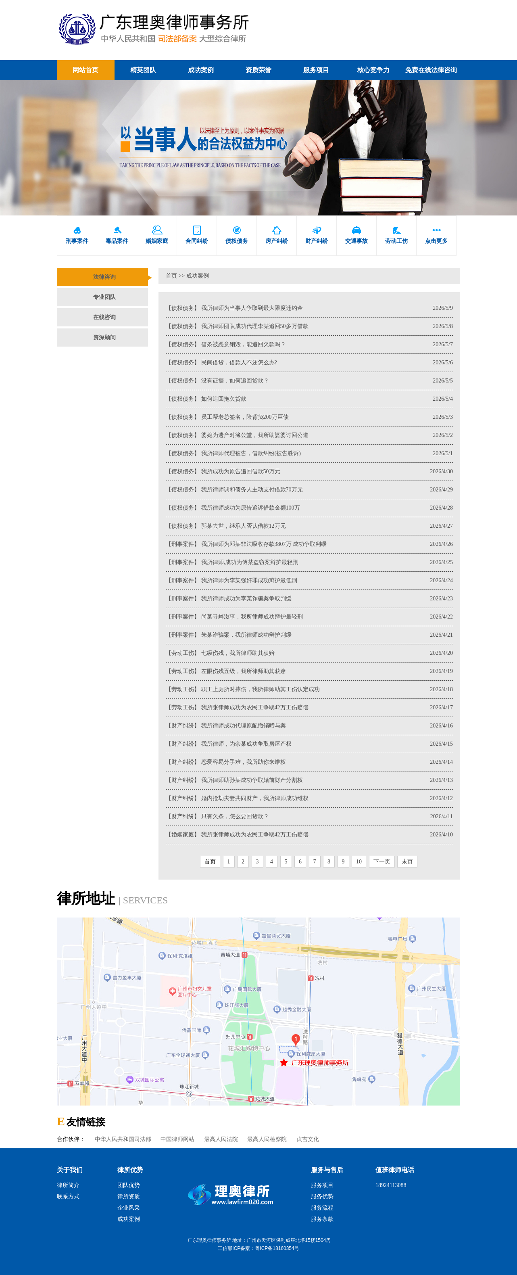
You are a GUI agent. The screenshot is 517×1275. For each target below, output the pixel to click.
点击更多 (436, 235)
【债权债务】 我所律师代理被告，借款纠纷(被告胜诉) (309, 453)
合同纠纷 (197, 235)
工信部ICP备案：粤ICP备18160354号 (258, 1248)
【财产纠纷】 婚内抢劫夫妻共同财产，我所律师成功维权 (309, 798)
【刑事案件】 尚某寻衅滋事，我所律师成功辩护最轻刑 (309, 617)
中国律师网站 (177, 1139)
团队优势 (128, 1185)
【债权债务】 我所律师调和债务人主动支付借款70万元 (309, 490)
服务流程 (322, 1208)
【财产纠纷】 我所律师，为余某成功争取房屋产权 (309, 744)
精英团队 (143, 70)
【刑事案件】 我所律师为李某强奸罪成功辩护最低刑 (309, 580)
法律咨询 (104, 277)
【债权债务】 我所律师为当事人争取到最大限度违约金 (309, 308)
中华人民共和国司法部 (123, 1139)
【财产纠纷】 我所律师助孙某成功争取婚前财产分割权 (309, 780)
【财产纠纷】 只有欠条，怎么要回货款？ (309, 817)
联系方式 (68, 1196)
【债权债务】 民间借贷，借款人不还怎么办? (309, 363)
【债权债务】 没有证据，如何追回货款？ (309, 381)
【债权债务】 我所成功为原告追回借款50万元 (309, 472)
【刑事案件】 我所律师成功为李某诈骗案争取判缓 (309, 599)
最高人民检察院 (267, 1139)
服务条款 (322, 1219)
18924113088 (390, 1185)
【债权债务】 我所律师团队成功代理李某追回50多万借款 (309, 326)
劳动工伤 (396, 235)
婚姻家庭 (157, 235)
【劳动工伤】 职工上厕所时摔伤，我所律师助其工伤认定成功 (309, 689)
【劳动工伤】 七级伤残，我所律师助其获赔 (309, 653)
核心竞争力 (373, 70)
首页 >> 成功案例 (187, 276)
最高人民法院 (221, 1139)
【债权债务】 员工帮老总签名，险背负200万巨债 (309, 417)
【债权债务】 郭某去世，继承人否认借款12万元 (309, 526)
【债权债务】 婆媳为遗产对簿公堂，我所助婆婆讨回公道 (309, 435)
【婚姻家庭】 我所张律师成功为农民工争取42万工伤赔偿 (309, 835)
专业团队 (104, 297)
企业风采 (128, 1208)
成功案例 (201, 70)
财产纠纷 (316, 235)
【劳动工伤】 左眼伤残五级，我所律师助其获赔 (309, 671)
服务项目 (316, 70)
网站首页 (85, 70)
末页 (407, 862)
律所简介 (68, 1185)
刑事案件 (77, 235)
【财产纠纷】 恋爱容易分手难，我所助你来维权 (309, 762)
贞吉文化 (307, 1139)
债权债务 (236, 235)
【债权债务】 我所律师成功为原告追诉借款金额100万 (309, 508)
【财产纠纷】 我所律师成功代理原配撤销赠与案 (309, 726)
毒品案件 (117, 235)
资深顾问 (104, 337)
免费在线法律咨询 (431, 70)
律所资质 (128, 1196)
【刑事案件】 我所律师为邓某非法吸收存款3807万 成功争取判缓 (309, 544)
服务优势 (322, 1196)
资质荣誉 (258, 70)
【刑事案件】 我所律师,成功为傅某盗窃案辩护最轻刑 (309, 562)
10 (359, 862)
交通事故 (356, 235)
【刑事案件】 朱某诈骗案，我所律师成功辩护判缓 (309, 635)
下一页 (381, 862)
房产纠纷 (276, 235)
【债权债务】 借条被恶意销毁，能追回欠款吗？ (309, 344)
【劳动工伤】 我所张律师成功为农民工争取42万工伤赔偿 (309, 708)
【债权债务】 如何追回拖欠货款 (309, 399)
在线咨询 (104, 317)
